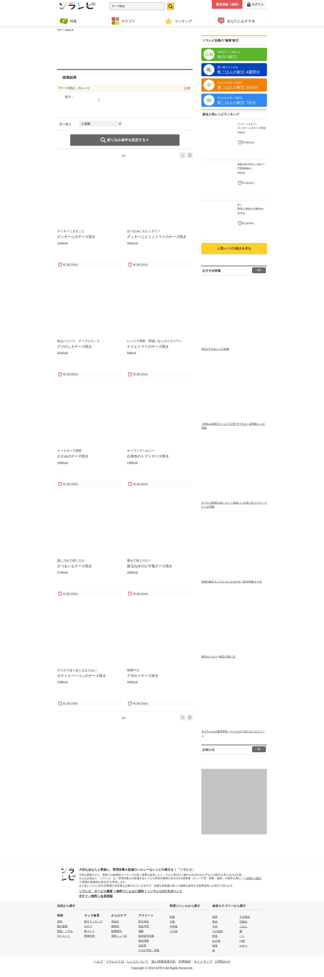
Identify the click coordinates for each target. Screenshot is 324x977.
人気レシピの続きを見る (234, 248)
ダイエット (63, 935)
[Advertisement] (125, 50)
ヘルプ (98, 961)
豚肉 (215, 921)
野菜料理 (89, 935)
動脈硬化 (116, 931)
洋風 (172, 921)
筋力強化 (143, 921)
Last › (190, 155)
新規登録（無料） (228, 4)
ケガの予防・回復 (148, 950)
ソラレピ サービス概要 (96, 891)
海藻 (215, 945)
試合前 (142, 945)
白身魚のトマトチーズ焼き (148, 456)
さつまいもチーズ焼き (74, 566)
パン (242, 936)
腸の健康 (62, 926)
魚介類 (216, 940)
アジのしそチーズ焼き (74, 346)
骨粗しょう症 (119, 935)
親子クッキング (93, 921)
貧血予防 (143, 926)
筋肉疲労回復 (146, 935)
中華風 (174, 926)
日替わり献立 (253, 878)
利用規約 (185, 961)
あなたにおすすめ (236, 20)
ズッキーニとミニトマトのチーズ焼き (156, 237)
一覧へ (259, 270)
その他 (174, 931)
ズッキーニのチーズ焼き (76, 237)
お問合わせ (222, 961)
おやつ (88, 926)
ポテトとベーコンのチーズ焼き (81, 676)
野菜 (215, 936)
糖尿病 (115, 926)
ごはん (243, 926)
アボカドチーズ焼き (143, 676)
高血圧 (115, 921)
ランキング (178, 20)
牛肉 (215, 926)
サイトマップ (203, 961)
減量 (141, 931)
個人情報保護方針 (163, 961)
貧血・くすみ (65, 931)
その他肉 (217, 931)
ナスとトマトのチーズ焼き (148, 346)
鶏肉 (215, 916)
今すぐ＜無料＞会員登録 (96, 896)
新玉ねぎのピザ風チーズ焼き (149, 566)
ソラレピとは (115, 961)
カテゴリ (123, 21)
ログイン (255, 4)
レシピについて (137, 961)
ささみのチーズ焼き (73, 456)
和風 (172, 916)
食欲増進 (143, 940)
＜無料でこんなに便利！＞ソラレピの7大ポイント (147, 891)
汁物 (242, 940)
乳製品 (243, 921)
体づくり (89, 931)
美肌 (59, 921)
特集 (68, 20)
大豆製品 (244, 916)
